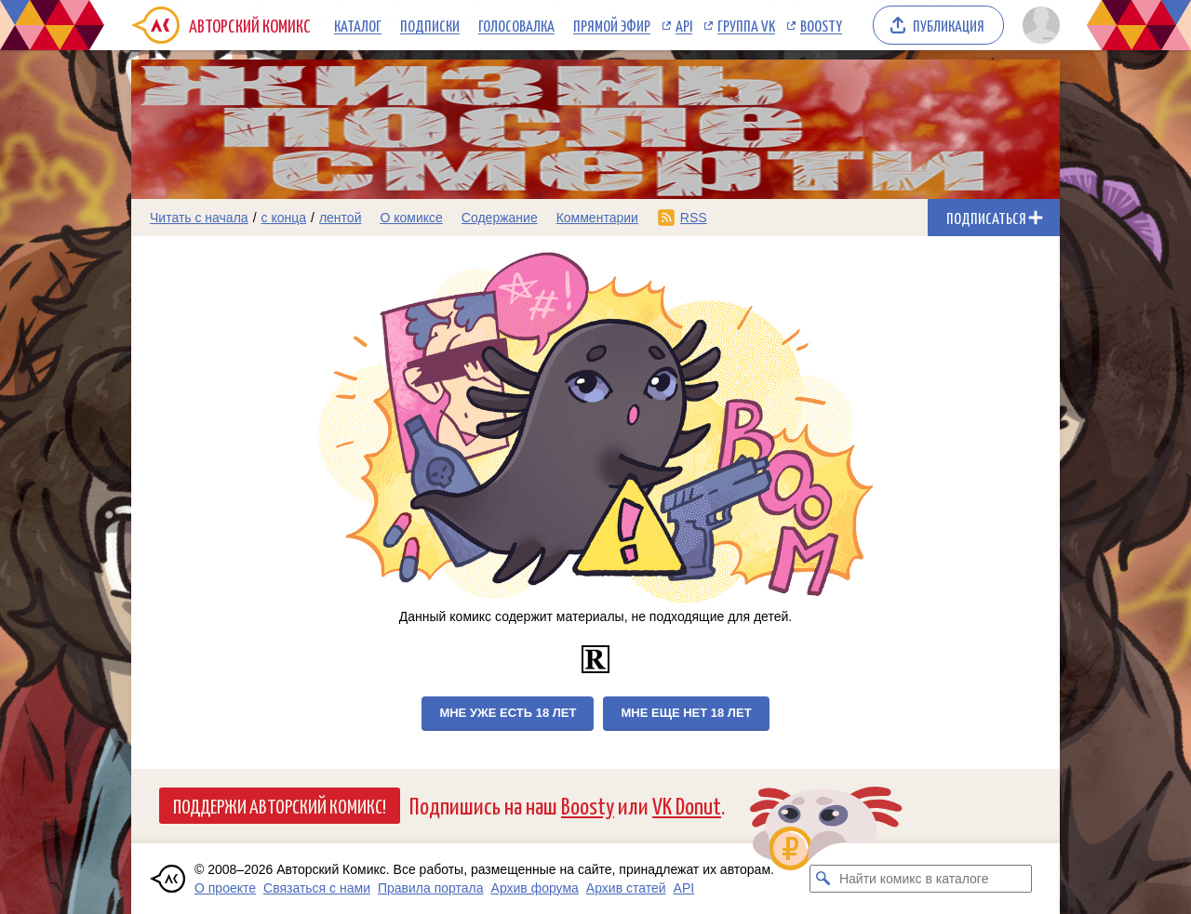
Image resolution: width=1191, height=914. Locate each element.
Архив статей (626, 888)
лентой (340, 217)
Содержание (500, 217)
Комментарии (597, 217)
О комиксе (411, 217)
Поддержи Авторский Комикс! (279, 805)
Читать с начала (199, 217)
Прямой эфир (611, 25)
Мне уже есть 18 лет (507, 713)
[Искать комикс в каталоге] (823, 879)
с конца (284, 217)
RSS (693, 217)
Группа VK (746, 25)
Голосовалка (516, 25)
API (684, 25)
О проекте (225, 888)
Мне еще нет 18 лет (686, 713)
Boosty (821, 25)
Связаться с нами (316, 888)
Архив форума (535, 888)
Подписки (430, 25)
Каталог (357, 25)
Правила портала (431, 888)
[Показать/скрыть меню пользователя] (1038, 25)
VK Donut (686, 804)
